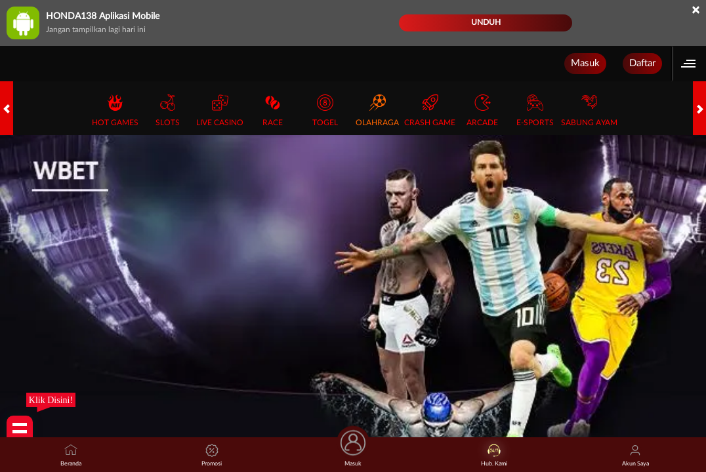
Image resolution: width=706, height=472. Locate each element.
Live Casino (219, 110)
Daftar (642, 63)
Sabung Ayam (589, 110)
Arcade (482, 110)
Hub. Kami (494, 455)
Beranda (70, 455)
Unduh (486, 22)
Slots (168, 110)
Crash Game (429, 110)
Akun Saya (635, 455)
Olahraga (377, 110)
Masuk (585, 63)
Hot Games (115, 110)
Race (272, 110)
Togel (325, 110)
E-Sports (535, 110)
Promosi (211, 455)
